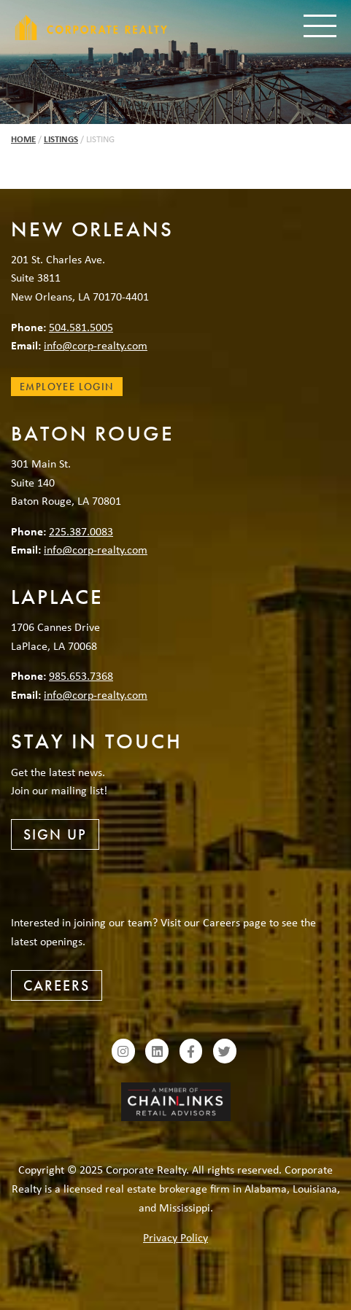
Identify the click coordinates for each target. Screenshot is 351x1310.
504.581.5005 (81, 327)
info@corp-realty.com (95, 345)
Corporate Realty (91, 27)
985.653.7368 (81, 675)
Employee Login (67, 386)
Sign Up (55, 834)
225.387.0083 (81, 531)
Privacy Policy (175, 1237)
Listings (61, 139)
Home (23, 139)
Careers (56, 985)
